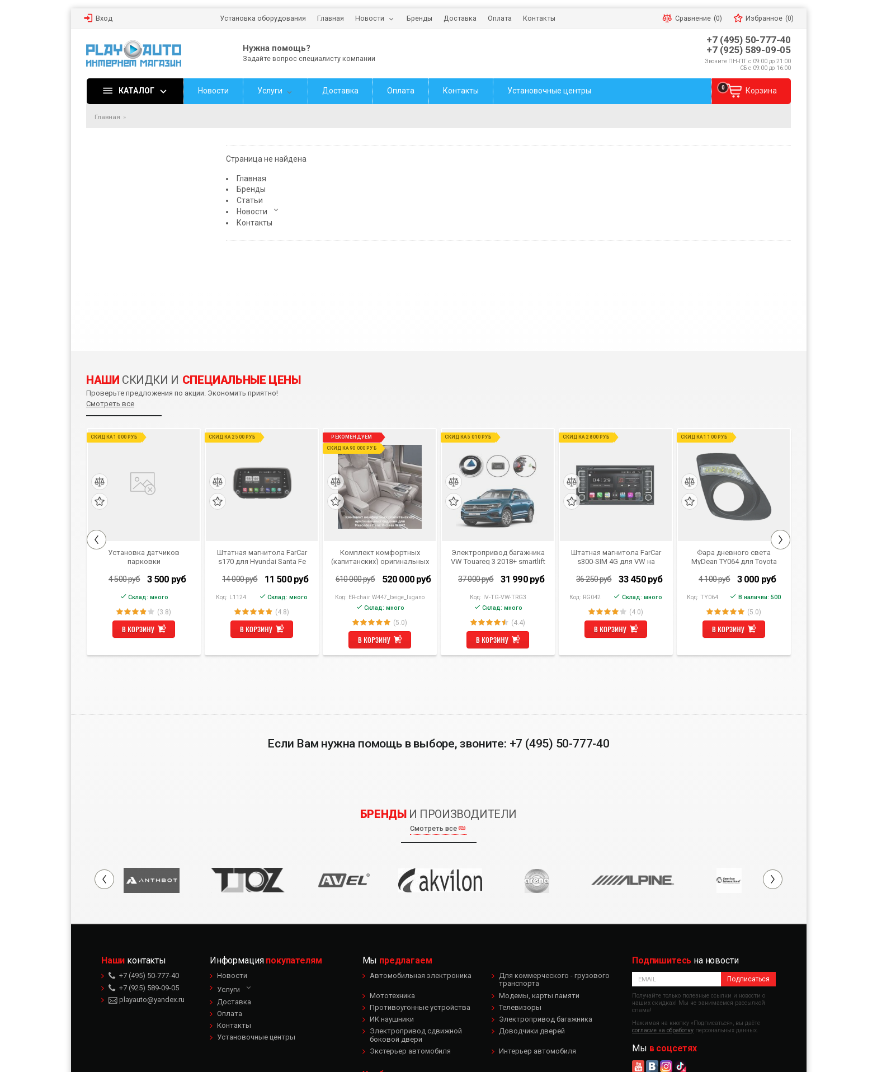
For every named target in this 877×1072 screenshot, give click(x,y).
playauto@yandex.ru (147, 999)
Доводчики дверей (532, 1031)
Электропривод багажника (545, 1019)
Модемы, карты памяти (539, 995)
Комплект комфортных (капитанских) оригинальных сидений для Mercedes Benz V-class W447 (380, 556)
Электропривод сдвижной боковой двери (416, 1035)
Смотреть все (110, 403)
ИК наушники (392, 1019)
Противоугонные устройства (420, 1007)
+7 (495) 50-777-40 (748, 40)
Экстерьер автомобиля (410, 1051)
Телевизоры (520, 1007)
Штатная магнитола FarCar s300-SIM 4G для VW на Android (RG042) (616, 556)
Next (780, 539)
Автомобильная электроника (420, 975)
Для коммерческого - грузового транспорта (554, 979)
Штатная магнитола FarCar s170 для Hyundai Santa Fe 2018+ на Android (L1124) (262, 556)
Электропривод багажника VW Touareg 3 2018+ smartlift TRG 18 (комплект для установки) (498, 556)
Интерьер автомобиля (537, 1051)
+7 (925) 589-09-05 (748, 50)
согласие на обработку (663, 1030)
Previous (96, 539)
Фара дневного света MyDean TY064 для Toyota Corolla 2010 (734, 556)
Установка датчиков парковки (144, 556)
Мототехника (392, 995)
